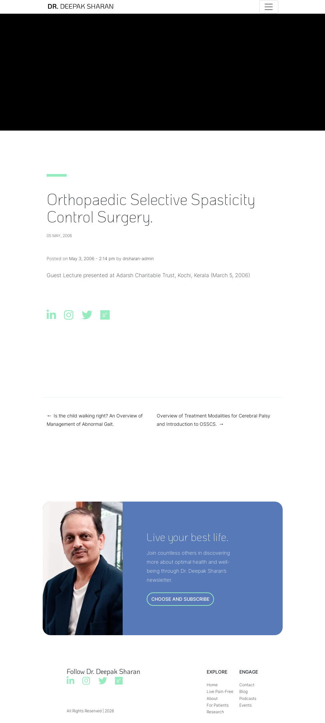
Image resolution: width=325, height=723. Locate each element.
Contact (246, 684)
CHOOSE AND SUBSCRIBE (180, 599)
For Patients (218, 705)
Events (245, 705)
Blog (243, 691)
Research (215, 711)
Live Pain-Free (220, 691)
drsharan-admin (138, 258)
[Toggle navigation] (268, 7)
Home (212, 684)
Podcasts (247, 698)
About (212, 698)
